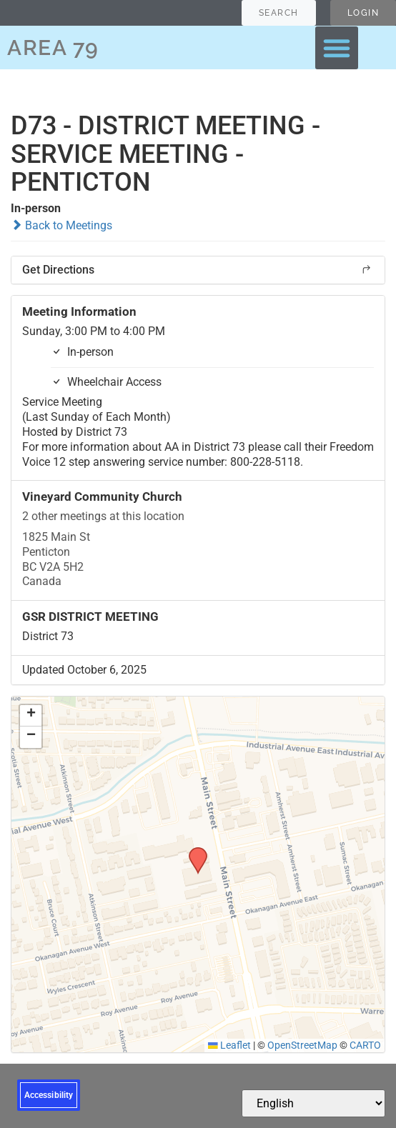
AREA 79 (53, 47)
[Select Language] (313, 1103)
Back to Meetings (61, 225)
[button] (336, 47)
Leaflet (229, 1045)
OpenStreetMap (302, 1045)
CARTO (365, 1045)
